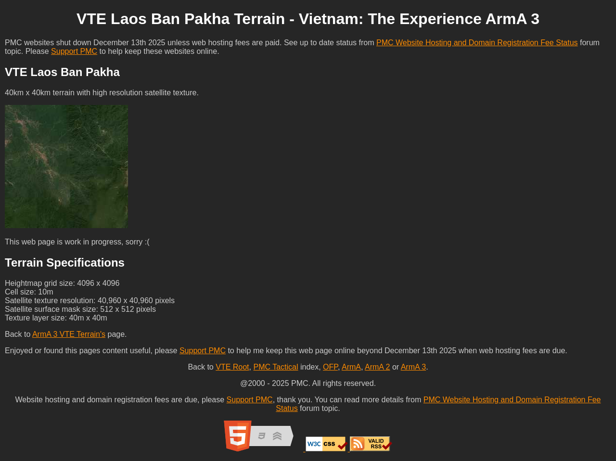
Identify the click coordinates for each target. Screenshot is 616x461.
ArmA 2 (377, 367)
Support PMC (74, 51)
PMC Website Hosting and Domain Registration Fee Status (477, 42)
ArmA (351, 367)
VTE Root (232, 367)
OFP (330, 367)
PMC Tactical (275, 367)
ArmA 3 (413, 367)
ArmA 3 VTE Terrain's (68, 334)
